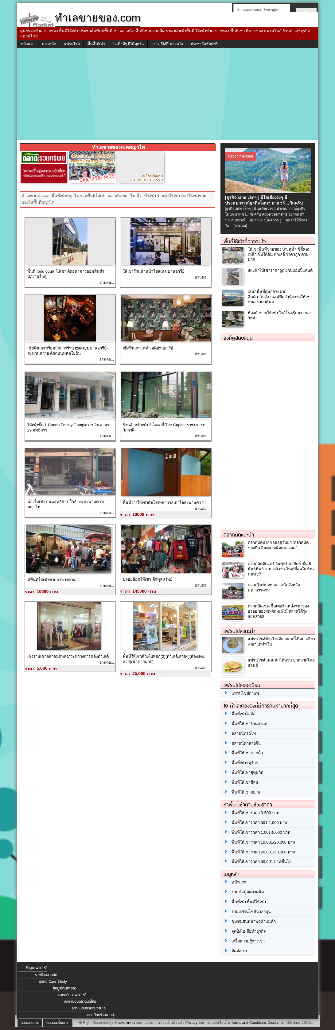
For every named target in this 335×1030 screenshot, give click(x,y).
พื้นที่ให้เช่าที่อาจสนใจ (245, 241)
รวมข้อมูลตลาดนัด (248, 892)
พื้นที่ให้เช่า (96, 44)
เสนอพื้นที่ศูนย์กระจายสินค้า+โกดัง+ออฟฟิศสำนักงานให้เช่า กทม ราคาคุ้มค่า (280, 296)
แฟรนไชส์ (72, 44)
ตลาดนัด (49, 44)
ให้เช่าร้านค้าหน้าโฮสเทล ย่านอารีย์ (154, 271)
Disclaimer (276, 1022)
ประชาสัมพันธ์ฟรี (204, 44)
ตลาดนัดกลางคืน (246, 743)
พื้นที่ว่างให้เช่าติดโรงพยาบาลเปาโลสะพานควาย (164, 502)
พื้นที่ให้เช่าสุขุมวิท (247, 772)
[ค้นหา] (259, 10)
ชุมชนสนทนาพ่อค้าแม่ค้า (254, 921)
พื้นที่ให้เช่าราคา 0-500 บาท (255, 812)
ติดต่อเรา (239, 951)
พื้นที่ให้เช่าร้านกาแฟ (249, 723)
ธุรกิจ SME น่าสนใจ (167, 44)
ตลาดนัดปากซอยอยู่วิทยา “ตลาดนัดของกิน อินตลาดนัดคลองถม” (278, 545)
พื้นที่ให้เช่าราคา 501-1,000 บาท (259, 822)
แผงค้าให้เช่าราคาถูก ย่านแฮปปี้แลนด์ (280, 270)
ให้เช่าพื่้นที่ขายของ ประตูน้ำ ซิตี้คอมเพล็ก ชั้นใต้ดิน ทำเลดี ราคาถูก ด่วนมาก (279, 254)
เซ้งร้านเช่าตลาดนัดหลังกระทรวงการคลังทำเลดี (68, 656)
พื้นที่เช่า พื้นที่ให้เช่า (249, 901)
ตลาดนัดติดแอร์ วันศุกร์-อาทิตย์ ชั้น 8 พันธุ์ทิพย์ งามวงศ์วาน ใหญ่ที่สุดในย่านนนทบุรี (281, 568)
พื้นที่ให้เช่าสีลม (245, 782)
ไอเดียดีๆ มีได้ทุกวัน (128, 44)
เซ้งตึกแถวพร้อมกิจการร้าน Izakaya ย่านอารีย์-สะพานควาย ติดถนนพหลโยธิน (67, 351)
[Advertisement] (167, 94)
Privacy (191, 1022)
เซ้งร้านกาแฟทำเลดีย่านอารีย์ (148, 348)
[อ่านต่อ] (240, 226)
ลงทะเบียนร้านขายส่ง (100, 1015)
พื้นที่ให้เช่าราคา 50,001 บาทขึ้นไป (262, 861)
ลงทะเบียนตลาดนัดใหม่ (80, 1001)
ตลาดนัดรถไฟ (244, 733)
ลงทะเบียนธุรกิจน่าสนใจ (89, 1008)
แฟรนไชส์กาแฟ (245, 693)
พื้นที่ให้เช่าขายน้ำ (247, 753)
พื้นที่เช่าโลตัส (243, 714)
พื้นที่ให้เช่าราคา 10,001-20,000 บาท (263, 842)
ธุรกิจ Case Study (53, 981)
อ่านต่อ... (106, 282)
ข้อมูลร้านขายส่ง (64, 988)
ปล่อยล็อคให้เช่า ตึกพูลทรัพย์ (148, 579)
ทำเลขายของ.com (128, 1022)
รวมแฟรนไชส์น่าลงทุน (251, 911)
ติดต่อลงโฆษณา (57, 1023)
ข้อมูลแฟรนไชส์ (36, 968)
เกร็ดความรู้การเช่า (248, 941)
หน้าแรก (27, 44)
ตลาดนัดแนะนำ (239, 534)
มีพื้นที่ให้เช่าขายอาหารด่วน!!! (53, 579)
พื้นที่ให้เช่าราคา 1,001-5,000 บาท (261, 832)
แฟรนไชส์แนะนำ (239, 631)
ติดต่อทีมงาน (30, 1023)
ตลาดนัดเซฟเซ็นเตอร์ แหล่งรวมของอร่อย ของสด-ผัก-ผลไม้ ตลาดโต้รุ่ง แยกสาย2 (278, 611)
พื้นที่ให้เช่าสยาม (246, 792)
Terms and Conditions (249, 1022)
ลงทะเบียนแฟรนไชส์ (72, 995)
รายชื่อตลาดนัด (46, 975)
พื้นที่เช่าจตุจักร (245, 762)
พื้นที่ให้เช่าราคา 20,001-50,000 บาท (263, 852)
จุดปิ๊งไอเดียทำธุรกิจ (249, 931)
